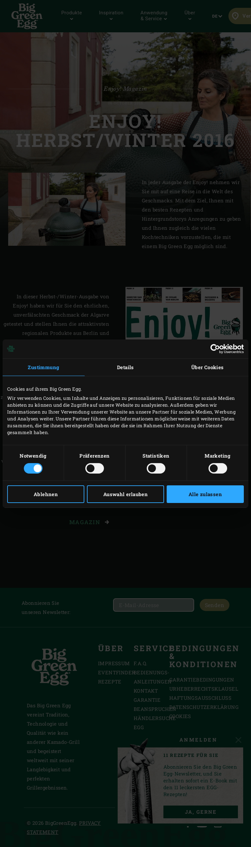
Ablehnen (46, 494)
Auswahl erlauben (125, 494)
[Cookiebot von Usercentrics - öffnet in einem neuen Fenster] (215, 348)
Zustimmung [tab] (43, 367)
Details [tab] (125, 367)
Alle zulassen (205, 494)
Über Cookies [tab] (207, 367)
